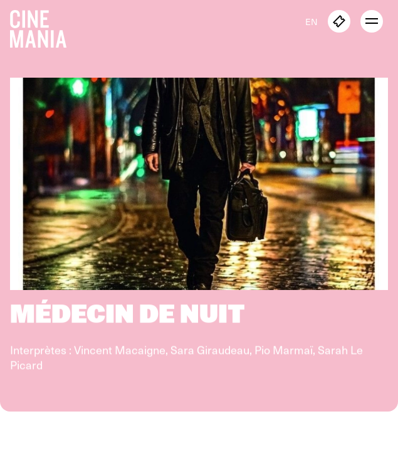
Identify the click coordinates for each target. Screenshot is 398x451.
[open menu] (371, 21)
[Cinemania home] (43, 26)
